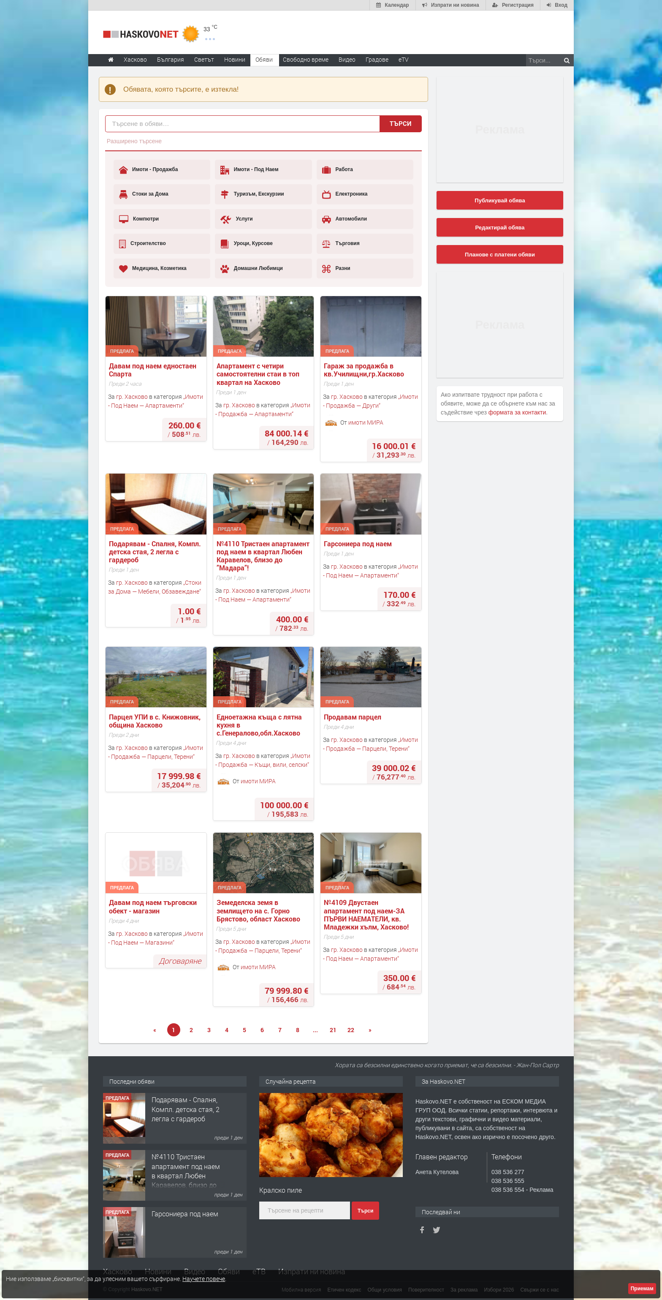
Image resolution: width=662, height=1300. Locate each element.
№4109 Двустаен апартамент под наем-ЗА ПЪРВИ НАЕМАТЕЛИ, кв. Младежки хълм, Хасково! (366, 914)
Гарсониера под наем (358, 544)
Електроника (344, 194)
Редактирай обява (499, 227)
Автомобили (344, 219)
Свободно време (305, 59)
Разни (336, 268)
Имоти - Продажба (148, 170)
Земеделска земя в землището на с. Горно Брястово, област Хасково (258, 910)
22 (350, 1030)
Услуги (236, 219)
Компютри (139, 219)
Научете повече (203, 1279)
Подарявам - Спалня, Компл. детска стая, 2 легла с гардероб (156, 552)
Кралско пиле (280, 1190)
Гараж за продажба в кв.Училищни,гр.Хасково (364, 370)
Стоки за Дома (143, 194)
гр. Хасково (132, 396)
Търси (401, 123)
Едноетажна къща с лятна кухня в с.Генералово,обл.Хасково (260, 725)
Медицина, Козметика (153, 268)
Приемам (642, 1289)
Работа (337, 170)
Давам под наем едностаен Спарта (153, 370)
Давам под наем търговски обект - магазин (153, 906)
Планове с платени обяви (500, 254)
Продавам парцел (353, 717)
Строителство (142, 244)
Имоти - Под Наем (249, 170)
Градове (377, 59)
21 (333, 1030)
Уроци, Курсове (246, 244)
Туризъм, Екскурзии (252, 194)
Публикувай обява (500, 200)
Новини (234, 59)
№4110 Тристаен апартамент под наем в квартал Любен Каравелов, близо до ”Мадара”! (264, 556)
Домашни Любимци (251, 268)
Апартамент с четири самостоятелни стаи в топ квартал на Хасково (259, 374)
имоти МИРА (365, 422)
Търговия (341, 244)
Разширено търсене (134, 141)
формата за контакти (517, 412)
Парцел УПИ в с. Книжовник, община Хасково (155, 721)
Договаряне (180, 961)
